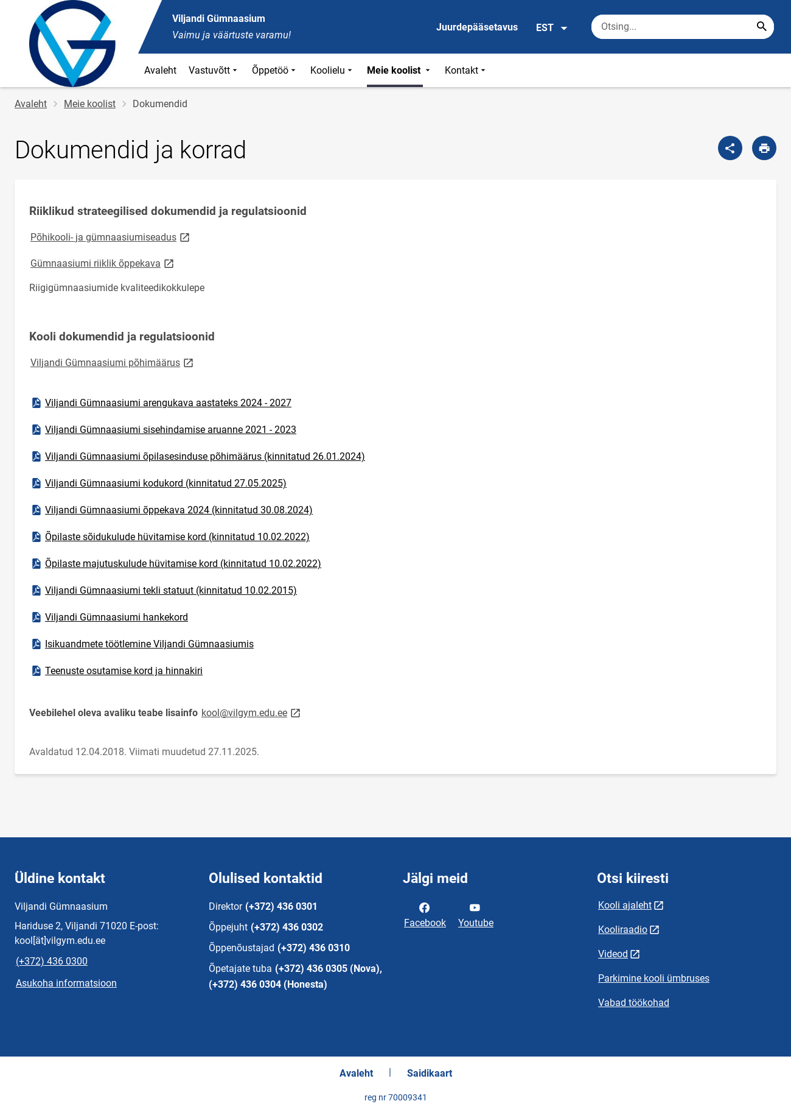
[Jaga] (730, 148)
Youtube (475, 914)
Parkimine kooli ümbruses (653, 978)
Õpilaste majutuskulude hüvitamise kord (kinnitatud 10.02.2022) (175, 564)
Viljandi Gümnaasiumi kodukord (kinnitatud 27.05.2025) (158, 483)
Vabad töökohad (633, 1002)
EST (552, 28)
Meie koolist (400, 70)
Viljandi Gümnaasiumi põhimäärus (112, 362)
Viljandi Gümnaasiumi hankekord (109, 617)
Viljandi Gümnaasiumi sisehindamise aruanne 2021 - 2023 (163, 430)
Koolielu (332, 70)
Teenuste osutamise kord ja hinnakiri (116, 671)
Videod (613, 954)
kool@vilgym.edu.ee (251, 712)
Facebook (425, 914)
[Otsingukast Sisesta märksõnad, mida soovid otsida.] (682, 27)
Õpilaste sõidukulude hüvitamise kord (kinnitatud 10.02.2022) (170, 537)
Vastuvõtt (214, 70)
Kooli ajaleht (625, 905)
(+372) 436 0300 (52, 961)
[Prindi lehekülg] (764, 148)
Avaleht (160, 70)
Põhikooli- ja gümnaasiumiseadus (111, 236)
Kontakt (466, 70)
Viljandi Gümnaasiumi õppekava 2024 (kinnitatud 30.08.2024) (171, 510)
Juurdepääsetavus (477, 27)
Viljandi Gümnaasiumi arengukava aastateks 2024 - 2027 (160, 403)
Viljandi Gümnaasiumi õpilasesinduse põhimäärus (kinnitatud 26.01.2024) (197, 456)
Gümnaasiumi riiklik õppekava (103, 262)
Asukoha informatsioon (66, 983)
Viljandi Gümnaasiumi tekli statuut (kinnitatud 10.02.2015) (163, 590)
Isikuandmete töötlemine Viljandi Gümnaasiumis (142, 644)
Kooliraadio (622, 929)
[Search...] (761, 26)
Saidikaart (429, 1073)
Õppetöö (275, 70)
